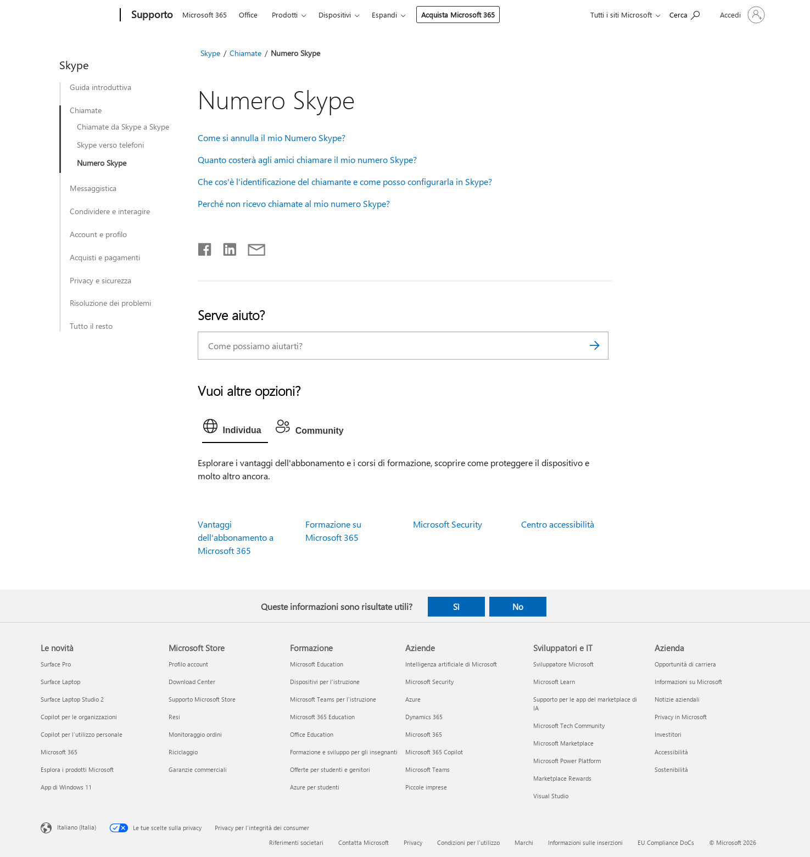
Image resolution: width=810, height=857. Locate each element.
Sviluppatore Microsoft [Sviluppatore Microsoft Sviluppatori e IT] (563, 664)
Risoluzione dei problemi (110, 303)
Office (248, 14)
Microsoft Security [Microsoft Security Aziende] (429, 681)
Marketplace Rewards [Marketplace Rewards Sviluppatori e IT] (562, 778)
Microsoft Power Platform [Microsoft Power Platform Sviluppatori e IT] (567, 761)
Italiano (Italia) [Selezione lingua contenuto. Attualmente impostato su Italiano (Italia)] (76, 827)
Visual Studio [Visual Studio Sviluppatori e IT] (550, 796)
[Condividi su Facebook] (205, 247)
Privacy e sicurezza (100, 280)
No (517, 606)
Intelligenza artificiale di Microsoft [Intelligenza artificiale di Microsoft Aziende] (451, 664)
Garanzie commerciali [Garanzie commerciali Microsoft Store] (198, 769)
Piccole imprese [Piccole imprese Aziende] (426, 787)
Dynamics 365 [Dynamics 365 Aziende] (424, 717)
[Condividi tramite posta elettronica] (251, 247)
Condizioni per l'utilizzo (468, 842)
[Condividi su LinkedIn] (225, 247)
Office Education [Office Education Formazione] (311, 734)
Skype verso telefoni (110, 145)
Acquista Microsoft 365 (458, 14)
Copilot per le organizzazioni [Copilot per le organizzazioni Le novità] (79, 717)
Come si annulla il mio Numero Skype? (271, 137)
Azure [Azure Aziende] (413, 699)
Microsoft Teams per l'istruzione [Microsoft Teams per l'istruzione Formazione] (333, 699)
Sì (456, 606)
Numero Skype (101, 163)
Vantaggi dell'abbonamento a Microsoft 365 (235, 537)
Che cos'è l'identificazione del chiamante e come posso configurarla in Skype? (345, 181)
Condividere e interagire (110, 211)
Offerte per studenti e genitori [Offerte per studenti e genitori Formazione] (330, 769)
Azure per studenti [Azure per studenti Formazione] (314, 787)
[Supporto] (151, 15)
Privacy (413, 842)
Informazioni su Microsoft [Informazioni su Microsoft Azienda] (688, 681)
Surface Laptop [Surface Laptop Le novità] (60, 681)
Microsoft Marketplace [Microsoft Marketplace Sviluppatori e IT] (563, 743)
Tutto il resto (91, 326)
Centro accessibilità (557, 524)
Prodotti (285, 14)
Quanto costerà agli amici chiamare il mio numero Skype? (307, 159)
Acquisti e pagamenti (105, 257)
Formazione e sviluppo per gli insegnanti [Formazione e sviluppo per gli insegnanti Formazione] (344, 752)
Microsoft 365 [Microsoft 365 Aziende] (423, 734)
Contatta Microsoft (363, 842)
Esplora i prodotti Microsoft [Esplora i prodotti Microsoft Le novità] (77, 769)
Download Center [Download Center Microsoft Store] (192, 681)
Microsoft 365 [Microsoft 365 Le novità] (59, 752)
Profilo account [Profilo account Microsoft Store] (188, 664)
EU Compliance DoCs (666, 842)
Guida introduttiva (100, 87)
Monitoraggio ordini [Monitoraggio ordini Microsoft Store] (195, 734)
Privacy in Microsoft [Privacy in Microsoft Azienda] (681, 717)
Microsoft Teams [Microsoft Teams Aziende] (427, 769)
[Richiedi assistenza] (684, 14)
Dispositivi (335, 14)
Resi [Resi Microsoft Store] (174, 717)
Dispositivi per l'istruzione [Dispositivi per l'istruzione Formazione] (325, 681)
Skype (210, 53)
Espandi (384, 14)
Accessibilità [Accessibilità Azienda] (671, 752)
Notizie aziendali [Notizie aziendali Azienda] (677, 699)
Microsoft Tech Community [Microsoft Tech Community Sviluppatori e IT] (569, 725)
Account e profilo (98, 234)
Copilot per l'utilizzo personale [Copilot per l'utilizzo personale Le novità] (81, 734)
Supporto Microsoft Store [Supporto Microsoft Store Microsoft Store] (202, 699)
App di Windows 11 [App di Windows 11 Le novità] (66, 787)
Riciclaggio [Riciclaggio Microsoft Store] (183, 752)
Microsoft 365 (204, 14)
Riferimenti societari (296, 842)
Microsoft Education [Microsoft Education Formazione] (316, 664)
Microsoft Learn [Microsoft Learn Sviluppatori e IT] (554, 681)
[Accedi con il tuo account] (741, 15)
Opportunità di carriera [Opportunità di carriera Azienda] (685, 664)
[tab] (235, 429)
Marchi (524, 842)
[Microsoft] (78, 15)
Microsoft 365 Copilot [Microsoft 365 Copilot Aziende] (434, 752)
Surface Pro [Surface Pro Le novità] (56, 664)
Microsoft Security (447, 524)
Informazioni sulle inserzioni (585, 842)
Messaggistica (93, 188)
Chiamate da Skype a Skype (123, 127)
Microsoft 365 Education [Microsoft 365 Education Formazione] (322, 717)
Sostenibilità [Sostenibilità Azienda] (671, 769)
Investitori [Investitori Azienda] (668, 734)
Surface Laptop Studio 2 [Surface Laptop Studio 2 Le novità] (72, 699)
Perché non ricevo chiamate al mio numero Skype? (294, 203)
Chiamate (86, 110)
